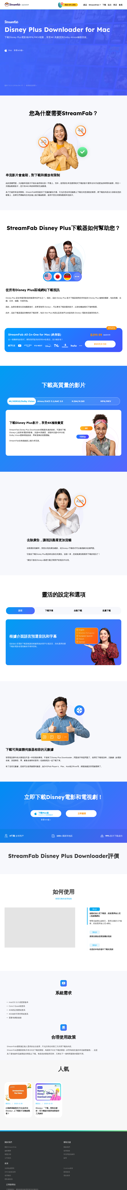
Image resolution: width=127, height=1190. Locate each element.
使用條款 (8, 1155)
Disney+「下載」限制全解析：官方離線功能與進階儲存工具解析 (47, 1090)
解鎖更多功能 (100, 323)
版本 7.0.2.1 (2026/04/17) (14, 65)
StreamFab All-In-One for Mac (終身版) (34, 314)
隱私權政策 (9, 1159)
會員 (120, 5)
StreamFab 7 (95, 5)
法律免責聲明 (9, 1148)
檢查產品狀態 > (31, 65)
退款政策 (67, 1155)
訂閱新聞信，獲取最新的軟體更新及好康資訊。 (23, 1169)
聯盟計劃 (8, 1134)
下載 (104, 5)
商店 (115, 5)
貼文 (110, 5)
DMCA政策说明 (10, 1151)
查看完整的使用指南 (63, 878)
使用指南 (67, 1130)
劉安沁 (8, 1083)
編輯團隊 (8, 1130)
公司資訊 (8, 1138)
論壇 (65, 1138)
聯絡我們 (67, 1127)
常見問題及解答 (69, 1134)
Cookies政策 (68, 1148)
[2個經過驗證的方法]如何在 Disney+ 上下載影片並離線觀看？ (18, 1090)
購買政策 (67, 1151)
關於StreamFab (10, 1127)
